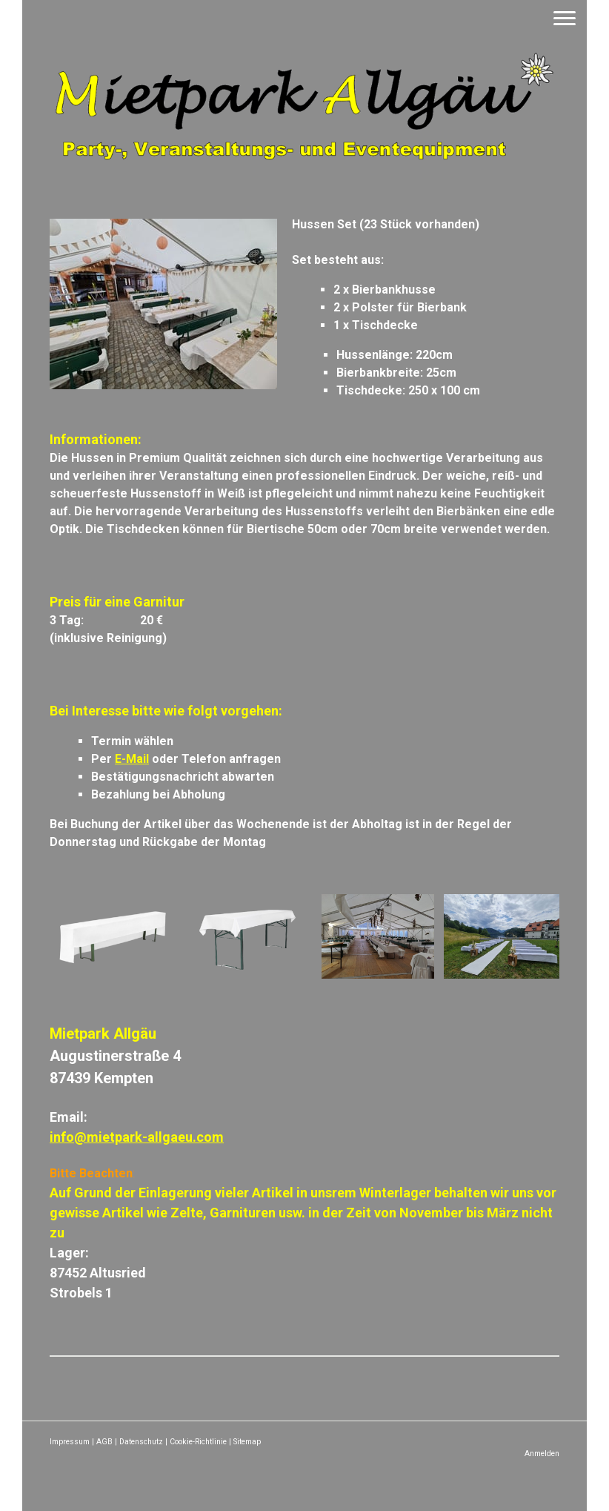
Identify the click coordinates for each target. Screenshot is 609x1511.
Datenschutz (141, 1441)
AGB (104, 1441)
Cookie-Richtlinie (198, 1441)
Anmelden (542, 1453)
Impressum (70, 1441)
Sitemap (247, 1441)
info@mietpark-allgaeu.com (137, 1137)
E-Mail (132, 759)
